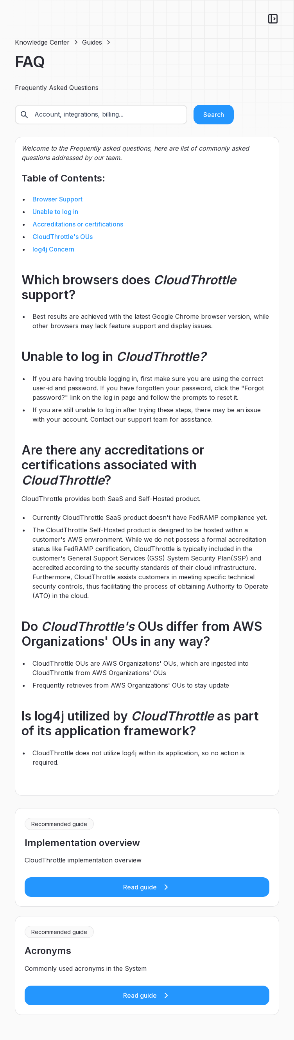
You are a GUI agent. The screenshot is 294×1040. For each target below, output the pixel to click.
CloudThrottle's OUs (62, 237)
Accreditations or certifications (77, 224)
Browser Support (57, 199)
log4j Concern (53, 249)
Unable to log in (55, 212)
